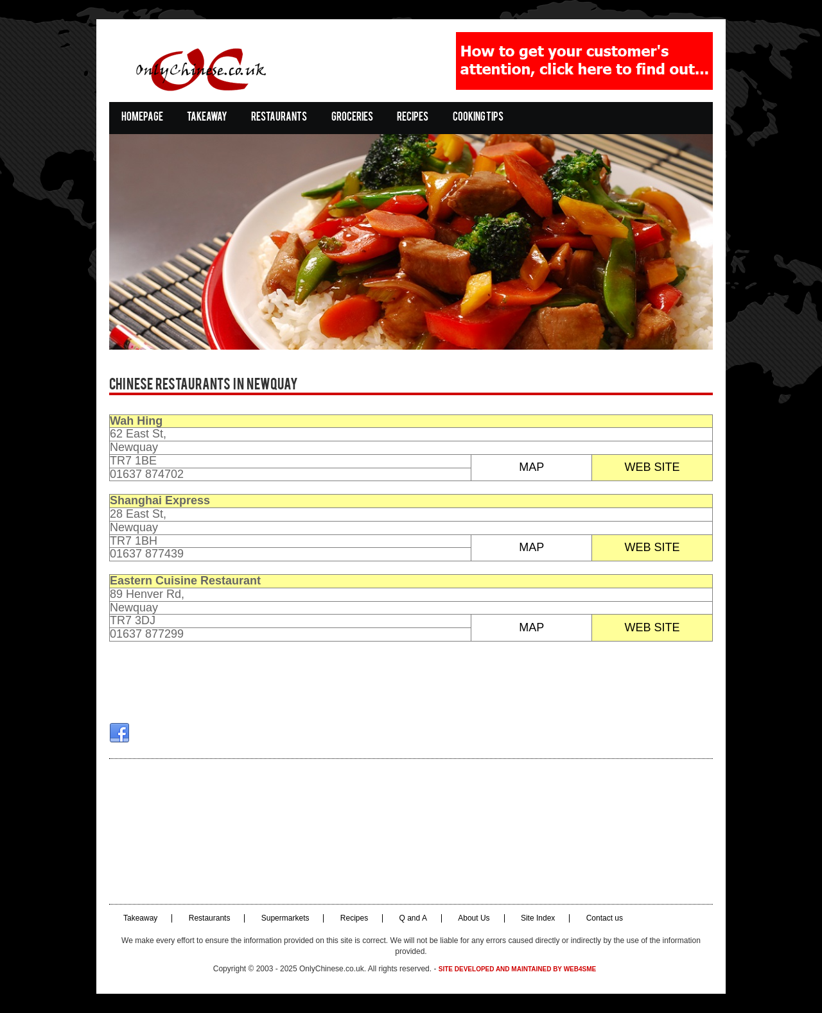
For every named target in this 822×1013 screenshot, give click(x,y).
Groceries (352, 118)
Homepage (142, 118)
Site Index (538, 918)
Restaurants (279, 118)
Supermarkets (285, 918)
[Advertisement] (411, 831)
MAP (531, 467)
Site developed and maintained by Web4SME (517, 969)
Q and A (413, 918)
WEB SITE (652, 467)
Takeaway (207, 118)
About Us (473, 918)
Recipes (412, 118)
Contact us (604, 918)
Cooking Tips (478, 118)
